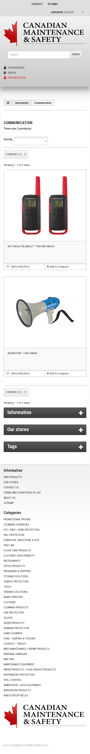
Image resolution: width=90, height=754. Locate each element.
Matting (9, 659)
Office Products (14, 566)
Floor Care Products (17, 550)
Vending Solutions (16, 591)
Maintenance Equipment (19, 664)
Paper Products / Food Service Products (30, 669)
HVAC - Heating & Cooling (19, 638)
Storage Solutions (16, 576)
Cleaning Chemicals (16, 524)
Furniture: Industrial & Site (21, 540)
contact (37, 4)
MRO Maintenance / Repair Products (27, 648)
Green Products (14, 623)
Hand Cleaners (13, 633)
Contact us (11, 487)
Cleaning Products (16, 607)
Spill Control (13, 679)
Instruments (21, 102)
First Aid (9, 545)
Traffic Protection (16, 581)
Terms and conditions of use (22, 492)
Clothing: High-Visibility (19, 555)
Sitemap (9, 503)
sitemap (53, 4)
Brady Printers (13, 597)
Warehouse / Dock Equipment (22, 685)
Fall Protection (14, 534)
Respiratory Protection (19, 674)
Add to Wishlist (19, 266)
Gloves (8, 617)
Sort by (8, 139)
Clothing (10, 602)
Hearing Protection (16, 628)
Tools (7, 586)
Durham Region (15, 77)
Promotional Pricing (17, 519)
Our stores (18, 429)
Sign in (10, 72)
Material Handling (15, 654)
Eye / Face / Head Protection (21, 529)
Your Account (14, 67)
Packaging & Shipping (17, 571)
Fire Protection (14, 612)
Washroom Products (17, 690)
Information (19, 412)
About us (9, 497)
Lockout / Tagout (15, 643)
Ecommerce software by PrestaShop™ (29, 745)
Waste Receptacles (16, 695)
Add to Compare (59, 266)
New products (13, 477)
